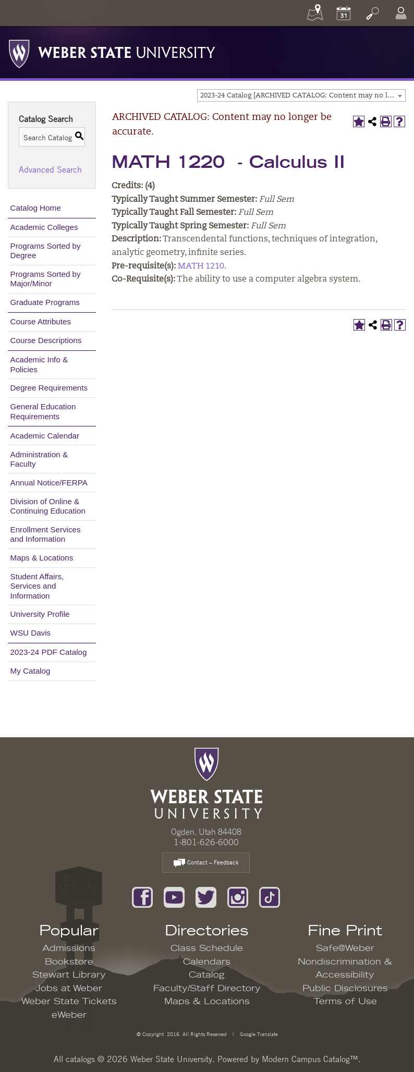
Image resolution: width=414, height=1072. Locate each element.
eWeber (69, 1015)
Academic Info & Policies (39, 364)
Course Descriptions (46, 340)
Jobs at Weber (68, 988)
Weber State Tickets (69, 1001)
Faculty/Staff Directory (207, 988)
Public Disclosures (345, 988)
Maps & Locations (42, 557)
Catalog (207, 975)
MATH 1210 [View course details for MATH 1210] (201, 266)
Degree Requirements (49, 387)
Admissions (68, 948)
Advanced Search (50, 169)
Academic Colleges (44, 227)
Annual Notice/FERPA (49, 482)
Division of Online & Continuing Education (48, 506)
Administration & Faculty (39, 459)
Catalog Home (35, 207)
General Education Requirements (43, 411)
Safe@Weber (345, 948)
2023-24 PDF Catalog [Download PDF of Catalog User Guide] (48, 652)
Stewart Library (69, 975)
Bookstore (69, 962)
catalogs (80, 1059)
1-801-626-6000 (206, 842)
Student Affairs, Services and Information (37, 586)
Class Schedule (207, 948)
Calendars (206, 962)
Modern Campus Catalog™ (310, 1059)
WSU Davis (30, 632)
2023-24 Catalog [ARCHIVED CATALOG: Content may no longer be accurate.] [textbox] (302, 95)
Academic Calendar (45, 435)
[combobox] (301, 95)
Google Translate (258, 1033)
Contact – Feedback (206, 863)
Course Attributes (40, 321)
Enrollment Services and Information (45, 534)
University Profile (40, 614)
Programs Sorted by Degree (45, 250)
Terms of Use (345, 1001)
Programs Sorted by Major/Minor (45, 279)
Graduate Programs (45, 302)
